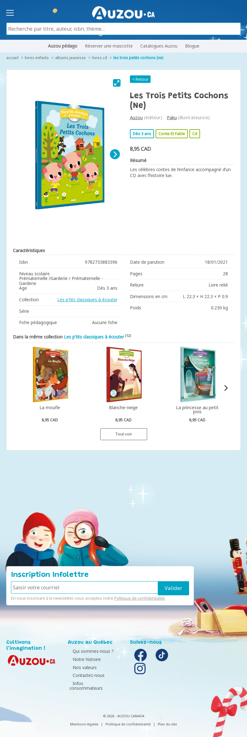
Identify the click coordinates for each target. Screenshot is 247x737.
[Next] (115, 154)
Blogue (192, 46)
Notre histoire (83, 659)
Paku (172, 117)
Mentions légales (84, 719)
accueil (12, 57)
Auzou (136, 117)
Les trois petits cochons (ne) (138, 57)
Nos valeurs (81, 667)
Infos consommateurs (92, 683)
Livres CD (99, 57)
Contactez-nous (85, 675)
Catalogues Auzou (159, 46)
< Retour (140, 79)
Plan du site (167, 719)
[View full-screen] (117, 83)
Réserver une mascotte (109, 46)
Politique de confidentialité (139, 598)
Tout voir (123, 434)
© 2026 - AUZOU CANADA (123, 711)
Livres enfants (37, 57)
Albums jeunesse (70, 57)
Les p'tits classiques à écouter (87, 299)
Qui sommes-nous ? (90, 651)
